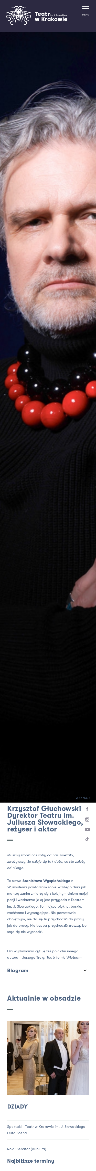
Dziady (17, 1107)
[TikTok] (87, 840)
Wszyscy (79, 798)
